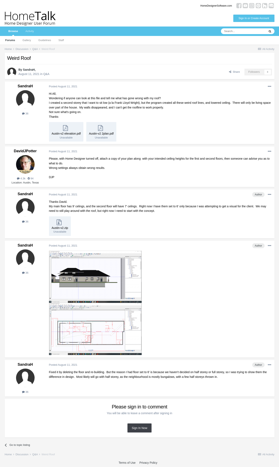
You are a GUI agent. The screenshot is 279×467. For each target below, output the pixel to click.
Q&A (46, 74)
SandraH (29, 69)
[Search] (243, 31)
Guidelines (44, 40)
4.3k (21, 178)
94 (31, 178)
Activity (29, 31)
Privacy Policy (148, 462)
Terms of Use (127, 462)
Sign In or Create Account (253, 18)
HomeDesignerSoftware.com (216, 5)
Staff (61, 40)
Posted (63, 86)
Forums (10, 40)
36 (25, 113)
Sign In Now (139, 428)
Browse (13, 33)
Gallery (26, 40)
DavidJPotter (25, 151)
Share (234, 71)
